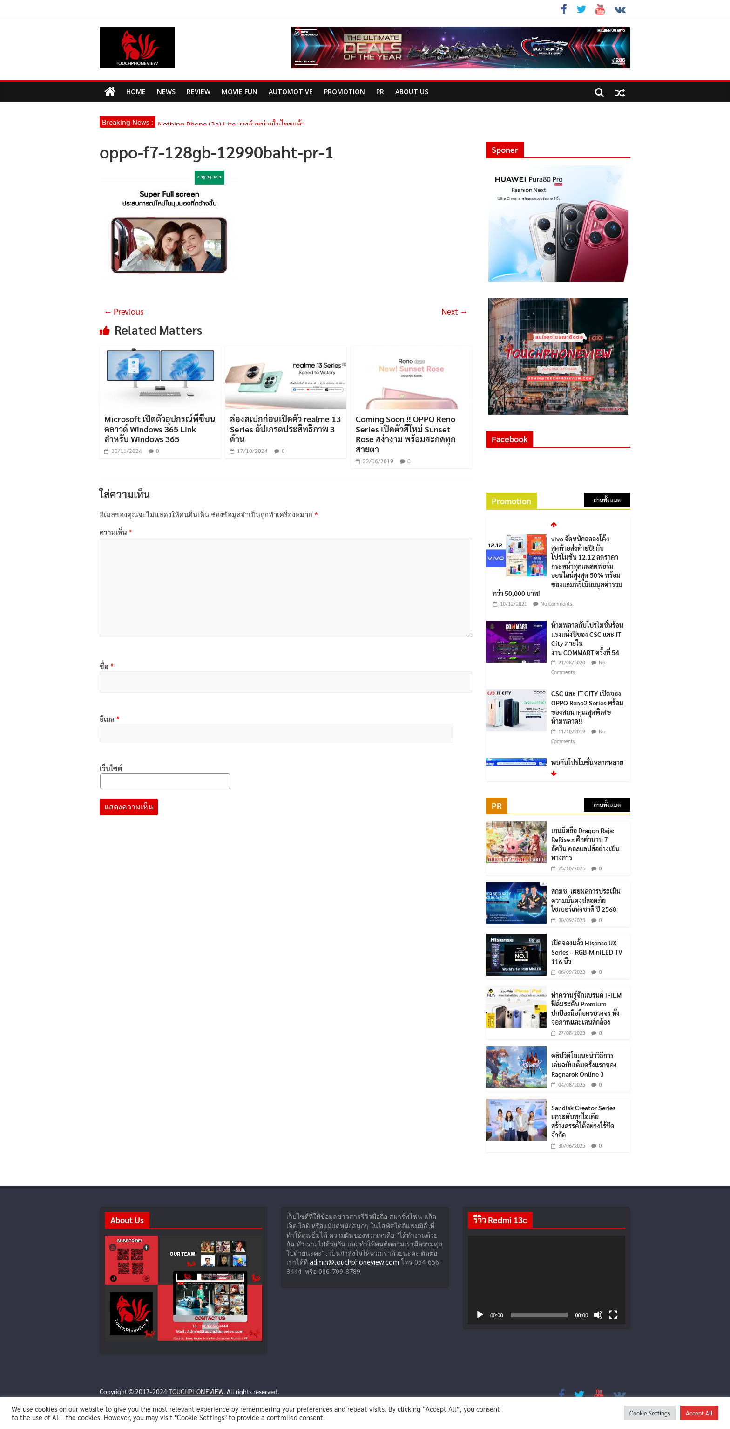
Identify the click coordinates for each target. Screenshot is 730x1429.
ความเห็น (116, 531)
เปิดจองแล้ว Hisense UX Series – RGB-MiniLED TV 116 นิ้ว (586, 951)
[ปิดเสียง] (598, 1315)
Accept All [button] (699, 1413)
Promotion (344, 91)
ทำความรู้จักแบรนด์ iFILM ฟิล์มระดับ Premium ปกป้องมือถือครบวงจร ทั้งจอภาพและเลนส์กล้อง (586, 1008)
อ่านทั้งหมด (607, 500)
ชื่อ (107, 666)
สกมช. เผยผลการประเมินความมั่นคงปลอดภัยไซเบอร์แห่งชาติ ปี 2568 (586, 900)
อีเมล (110, 718)
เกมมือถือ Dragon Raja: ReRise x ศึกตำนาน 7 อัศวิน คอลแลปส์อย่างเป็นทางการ (585, 844)
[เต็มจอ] (613, 1315)
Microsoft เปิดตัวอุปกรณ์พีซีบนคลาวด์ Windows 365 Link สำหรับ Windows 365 (160, 428)
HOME (136, 91)
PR (380, 91)
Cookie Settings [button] (649, 1413)
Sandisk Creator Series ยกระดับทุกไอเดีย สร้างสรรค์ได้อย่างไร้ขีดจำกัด (583, 1121)
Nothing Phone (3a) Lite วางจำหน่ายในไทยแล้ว (231, 122)
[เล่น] (480, 1315)
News (166, 91)
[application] (546, 1280)
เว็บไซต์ (111, 768)
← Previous (123, 311)
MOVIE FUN (239, 91)
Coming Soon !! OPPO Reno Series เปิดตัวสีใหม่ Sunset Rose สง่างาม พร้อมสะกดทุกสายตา (406, 433)
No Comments (556, 604)
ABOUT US (411, 91)
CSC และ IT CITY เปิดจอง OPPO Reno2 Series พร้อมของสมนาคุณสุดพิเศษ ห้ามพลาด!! (587, 707)
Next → (454, 311)
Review (198, 91)
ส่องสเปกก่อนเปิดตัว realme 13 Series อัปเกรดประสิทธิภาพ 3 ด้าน (285, 428)
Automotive (291, 91)
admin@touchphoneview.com (354, 1262)
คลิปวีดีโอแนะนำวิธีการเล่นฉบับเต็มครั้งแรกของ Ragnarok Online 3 (584, 1064)
